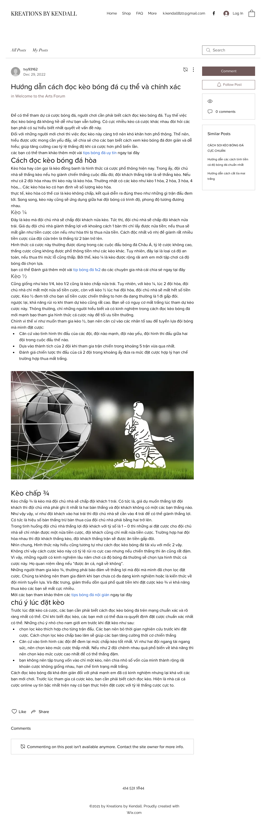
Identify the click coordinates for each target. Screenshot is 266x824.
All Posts (18, 50)
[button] (252, 13)
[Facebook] (213, 13)
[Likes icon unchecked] (14, 711)
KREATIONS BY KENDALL (44, 13)
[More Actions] (191, 70)
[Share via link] (39, 711)
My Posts (40, 50)
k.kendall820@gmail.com (184, 13)
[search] (228, 50)
